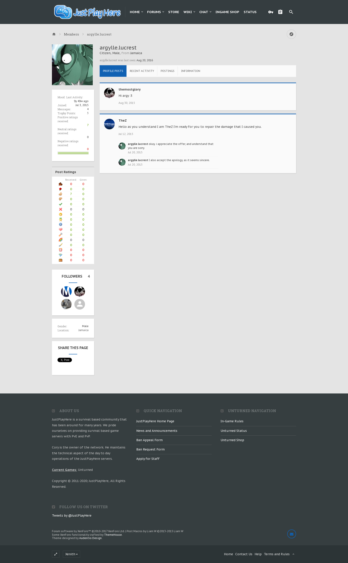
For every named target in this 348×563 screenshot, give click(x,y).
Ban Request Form (150, 449)
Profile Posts (113, 71)
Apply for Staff (148, 459)
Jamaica (83, 330)
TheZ (123, 120)
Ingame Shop (227, 12)
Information (190, 71)
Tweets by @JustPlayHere (71, 516)
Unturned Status (234, 431)
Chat (203, 12)
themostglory (130, 89)
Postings (167, 71)
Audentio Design (90, 538)
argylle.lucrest (138, 144)
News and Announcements (156, 431)
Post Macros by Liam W (155, 531)
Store (173, 12)
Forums (154, 12)
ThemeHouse (113, 534)
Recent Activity (142, 71)
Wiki (188, 12)
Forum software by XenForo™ (88, 531)
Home (135, 12)
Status (250, 12)
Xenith (70, 554)
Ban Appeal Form (149, 440)
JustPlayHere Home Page (155, 421)
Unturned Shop (232, 440)
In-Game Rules (232, 421)
